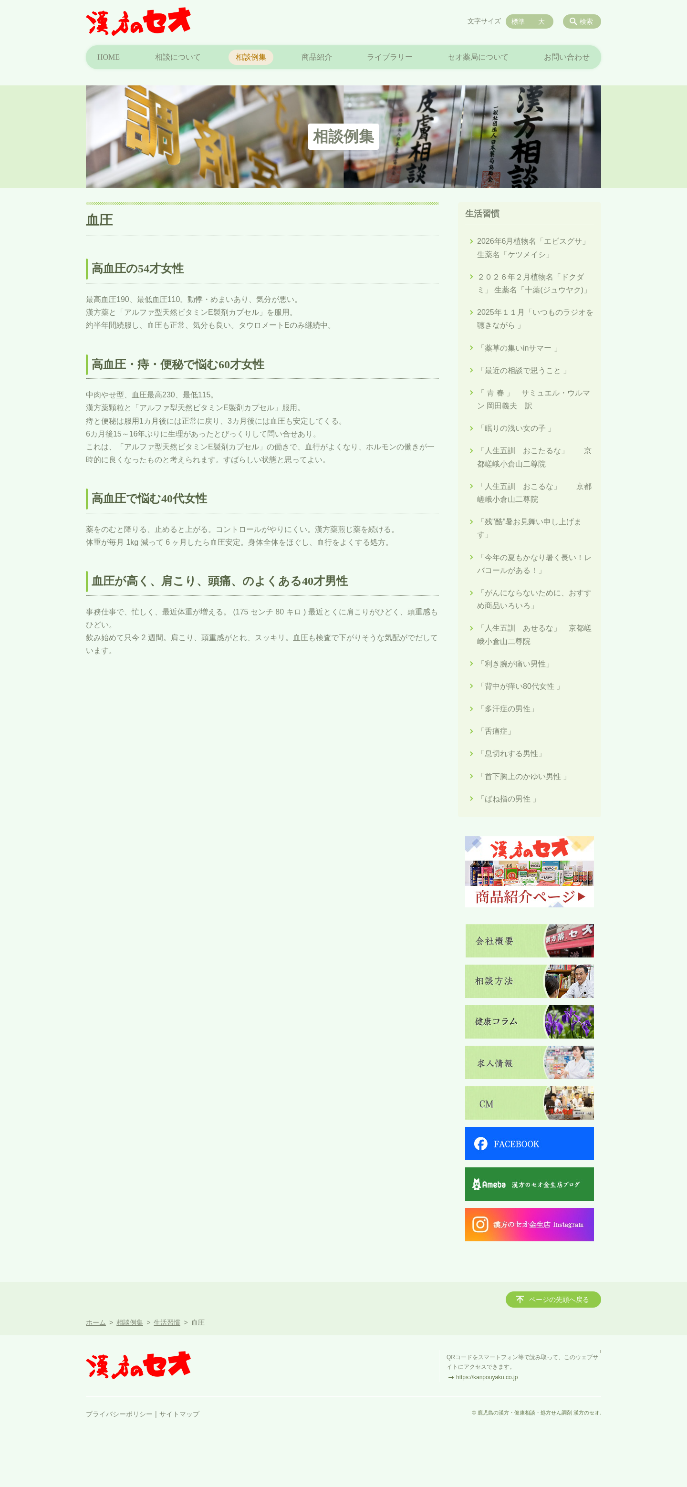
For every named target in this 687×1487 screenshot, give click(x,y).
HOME (108, 57)
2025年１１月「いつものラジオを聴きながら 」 (535, 318)
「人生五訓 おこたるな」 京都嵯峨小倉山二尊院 (534, 457)
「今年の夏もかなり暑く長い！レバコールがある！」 (534, 563)
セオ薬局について (478, 57)
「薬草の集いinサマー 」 (519, 348)
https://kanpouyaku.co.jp (487, 1377)
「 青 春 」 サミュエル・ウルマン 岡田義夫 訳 (533, 399)
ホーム (96, 1322)
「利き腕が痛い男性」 (515, 664)
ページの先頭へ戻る (559, 1299)
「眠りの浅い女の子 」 (516, 428)
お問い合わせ (567, 57)
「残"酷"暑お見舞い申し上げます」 (529, 528)
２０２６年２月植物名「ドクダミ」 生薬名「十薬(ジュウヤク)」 (534, 283)
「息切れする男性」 (511, 753)
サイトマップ (179, 1414)
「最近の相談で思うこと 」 (524, 370)
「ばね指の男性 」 (508, 799)
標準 (518, 21)
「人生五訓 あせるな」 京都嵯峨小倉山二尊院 (534, 634)
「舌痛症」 (496, 731)
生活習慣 (482, 213)
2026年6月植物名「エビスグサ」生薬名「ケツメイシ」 (533, 247)
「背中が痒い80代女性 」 (520, 686)
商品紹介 (317, 57)
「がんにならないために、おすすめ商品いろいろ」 (534, 599)
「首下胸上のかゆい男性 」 (524, 776)
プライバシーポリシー (119, 1414)
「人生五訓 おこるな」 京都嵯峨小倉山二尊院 (534, 492)
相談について (178, 57)
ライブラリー (390, 57)
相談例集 (251, 57)
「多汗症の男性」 (507, 709)
